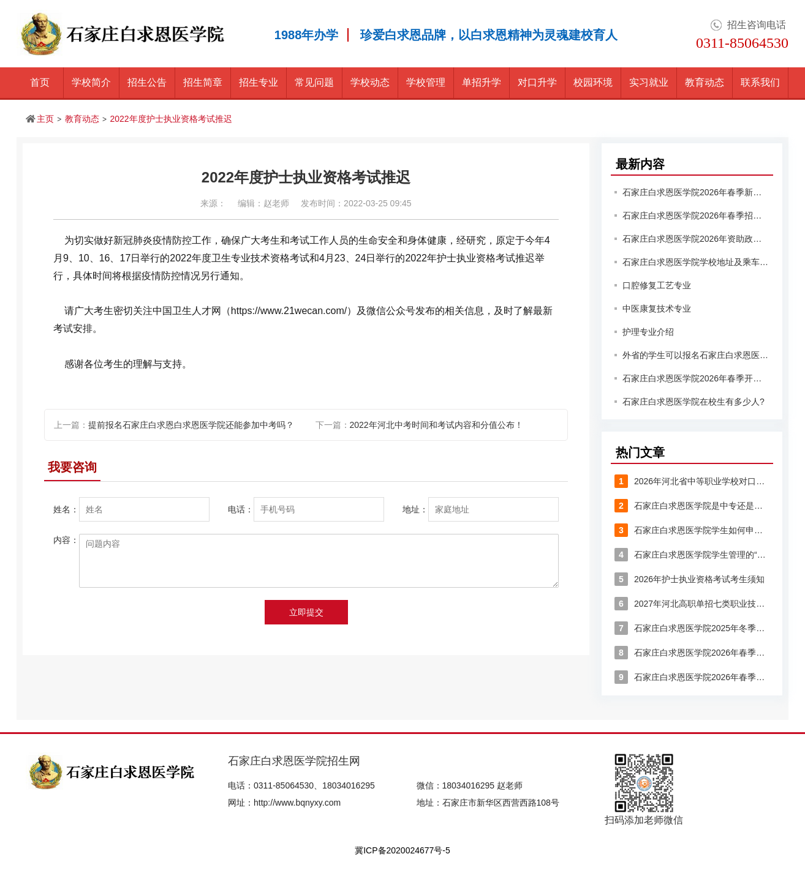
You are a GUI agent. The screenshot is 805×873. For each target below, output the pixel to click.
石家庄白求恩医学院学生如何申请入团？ (691, 530)
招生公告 (147, 82)
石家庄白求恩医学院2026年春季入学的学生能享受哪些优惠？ (691, 652)
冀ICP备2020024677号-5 (402, 850)
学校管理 (425, 82)
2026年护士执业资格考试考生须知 (689, 579)
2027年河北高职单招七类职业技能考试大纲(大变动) (691, 603)
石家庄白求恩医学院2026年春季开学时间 (695, 378)
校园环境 (593, 82)
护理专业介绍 (648, 332)
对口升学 (537, 82)
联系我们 (760, 82)
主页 (45, 119)
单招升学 (481, 82)
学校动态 (370, 82)
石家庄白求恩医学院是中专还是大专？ (691, 505)
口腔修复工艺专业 (656, 285)
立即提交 (306, 612)
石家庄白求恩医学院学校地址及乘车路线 (695, 262)
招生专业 (258, 82)
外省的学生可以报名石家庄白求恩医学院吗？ (695, 355)
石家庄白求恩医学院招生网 (294, 761)
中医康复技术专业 (656, 308)
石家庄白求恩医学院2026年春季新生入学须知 (695, 192)
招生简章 (202, 82)
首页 (40, 82)
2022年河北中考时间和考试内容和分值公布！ (436, 425)
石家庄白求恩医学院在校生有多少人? (693, 402)
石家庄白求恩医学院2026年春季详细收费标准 (691, 677)
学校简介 (91, 82)
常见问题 (314, 82)
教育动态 (704, 82)
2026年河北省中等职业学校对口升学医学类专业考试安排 (691, 481)
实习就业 (648, 82)
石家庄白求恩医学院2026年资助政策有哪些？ (695, 239)
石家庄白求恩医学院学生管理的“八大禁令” (691, 554)
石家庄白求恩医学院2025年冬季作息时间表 (691, 628)
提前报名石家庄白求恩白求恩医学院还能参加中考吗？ (191, 425)
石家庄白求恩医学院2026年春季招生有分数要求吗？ (695, 215)
